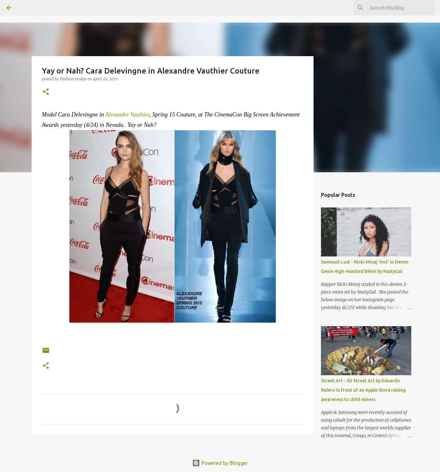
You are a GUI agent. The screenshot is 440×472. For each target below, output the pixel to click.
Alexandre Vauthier (127, 114)
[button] (46, 92)
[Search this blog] (401, 7)
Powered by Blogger (220, 463)
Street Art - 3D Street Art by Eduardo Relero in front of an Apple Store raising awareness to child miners (363, 390)
